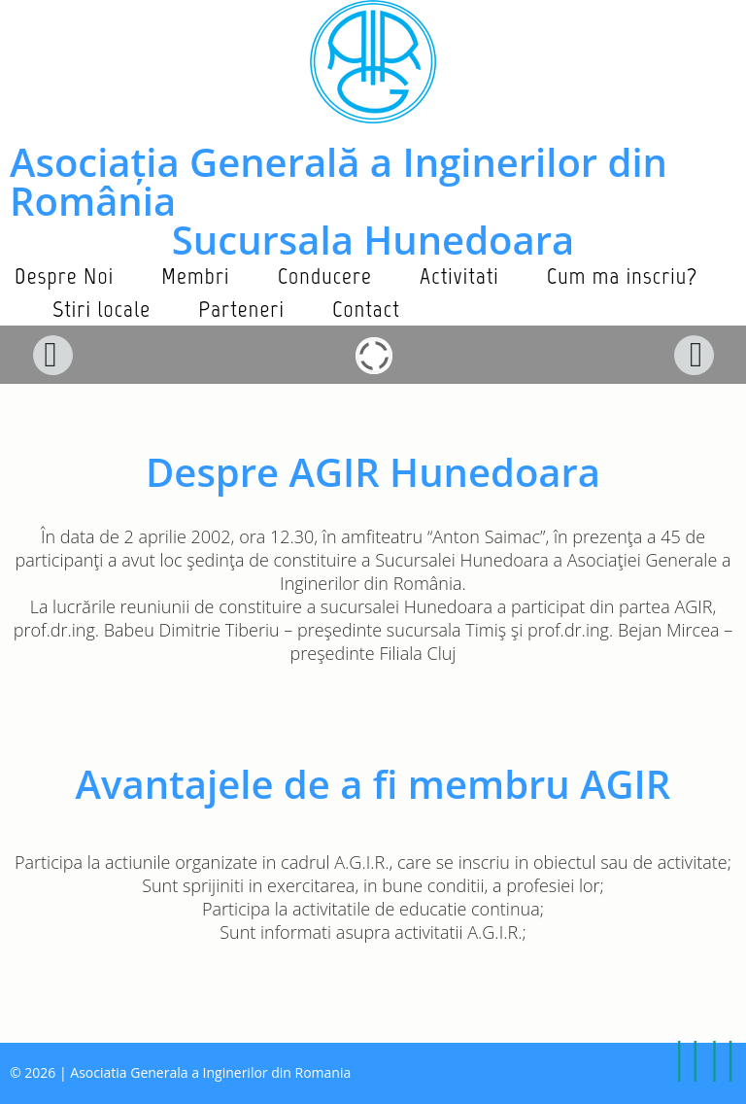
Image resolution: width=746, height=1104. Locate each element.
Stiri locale (101, 308)
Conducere (325, 275)
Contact (366, 308)
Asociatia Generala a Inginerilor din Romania (210, 1072)
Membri (195, 275)
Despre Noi (64, 275)
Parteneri (241, 308)
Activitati (459, 275)
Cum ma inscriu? (622, 275)
